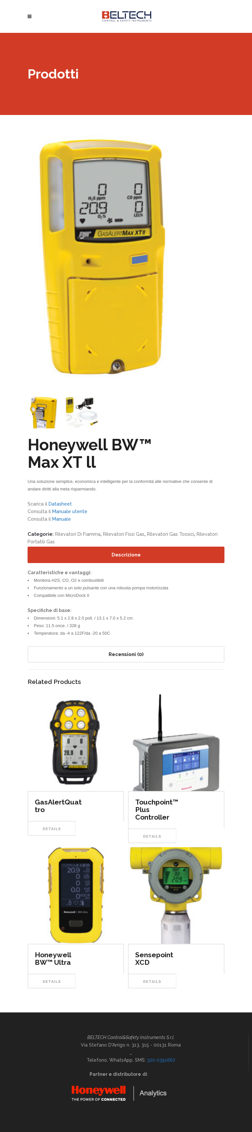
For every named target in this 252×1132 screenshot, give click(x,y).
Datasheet (60, 504)
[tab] (126, 555)
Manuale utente (69, 511)
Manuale (61, 519)
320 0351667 (161, 1060)
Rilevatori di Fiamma (77, 534)
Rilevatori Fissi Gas (123, 534)
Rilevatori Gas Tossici (170, 534)
